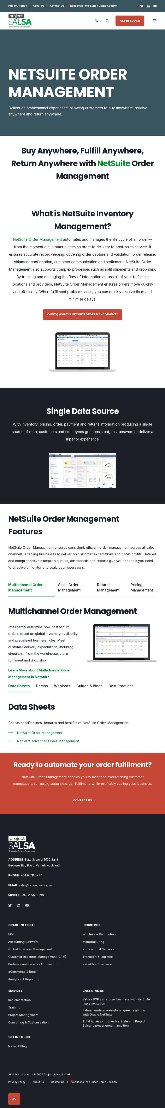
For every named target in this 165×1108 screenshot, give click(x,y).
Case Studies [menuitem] (93, 991)
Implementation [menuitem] (19, 1000)
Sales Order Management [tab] (69, 587)
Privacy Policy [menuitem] (17, 6)
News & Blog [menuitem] (17, 1046)
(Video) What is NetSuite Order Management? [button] (82, 314)
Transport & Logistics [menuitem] (98, 956)
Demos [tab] (42, 686)
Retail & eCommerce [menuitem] (97, 964)
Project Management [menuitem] (23, 1015)
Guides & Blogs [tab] (89, 686)
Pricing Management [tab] (142, 587)
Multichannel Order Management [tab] (25, 587)
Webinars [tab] (62, 686)
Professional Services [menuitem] (98, 949)
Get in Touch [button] (130, 20)
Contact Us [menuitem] (57, 6)
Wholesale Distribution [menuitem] (99, 934)
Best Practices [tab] (121, 686)
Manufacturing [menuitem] (93, 942)
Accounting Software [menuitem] (23, 942)
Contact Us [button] (82, 800)
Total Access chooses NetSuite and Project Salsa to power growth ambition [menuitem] (114, 1023)
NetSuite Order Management (37, 239)
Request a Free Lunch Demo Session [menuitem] (93, 6)
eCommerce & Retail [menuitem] (22, 971)
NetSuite (113, 163)
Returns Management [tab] (108, 587)
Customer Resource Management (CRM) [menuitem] (37, 956)
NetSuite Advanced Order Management (48, 741)
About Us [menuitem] (38, 6)
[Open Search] (107, 20)
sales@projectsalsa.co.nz (36, 885)
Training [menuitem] (14, 1007)
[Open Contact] (96, 20)
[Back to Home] (20, 20)
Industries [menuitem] (91, 925)
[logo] (21, 844)
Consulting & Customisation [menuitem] (28, 1022)
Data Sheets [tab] (19, 686)
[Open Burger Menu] (155, 20)
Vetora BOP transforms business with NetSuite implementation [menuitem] (116, 1001)
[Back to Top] (14, 1099)
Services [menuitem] (15, 991)
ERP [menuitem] (11, 934)
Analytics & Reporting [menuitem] (23, 979)
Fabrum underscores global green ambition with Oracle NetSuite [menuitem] (114, 1012)
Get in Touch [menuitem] (19, 1037)
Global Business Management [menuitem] (30, 949)
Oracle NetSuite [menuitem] (21, 925)
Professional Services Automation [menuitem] (32, 964)
